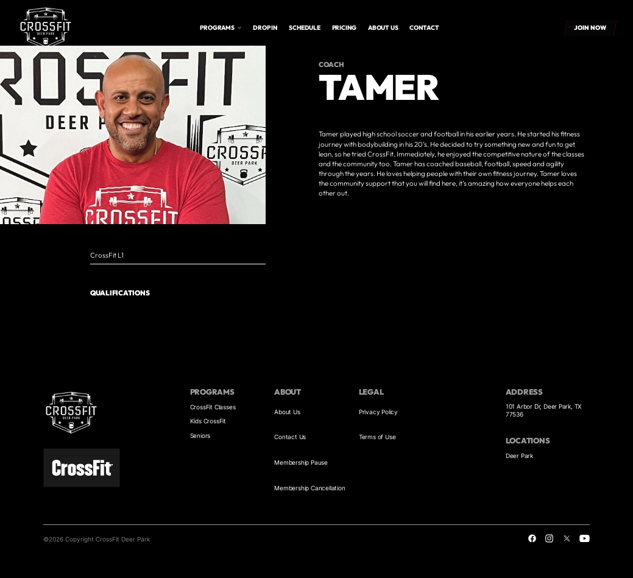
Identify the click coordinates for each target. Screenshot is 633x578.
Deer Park (519, 455)
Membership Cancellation (309, 488)
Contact (424, 28)
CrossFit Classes (213, 407)
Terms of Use (377, 436)
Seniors (200, 435)
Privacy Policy (378, 411)
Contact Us (290, 436)
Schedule (304, 28)
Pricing (344, 28)
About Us (287, 411)
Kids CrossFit (208, 421)
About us (383, 28)
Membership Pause (301, 462)
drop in (265, 28)
